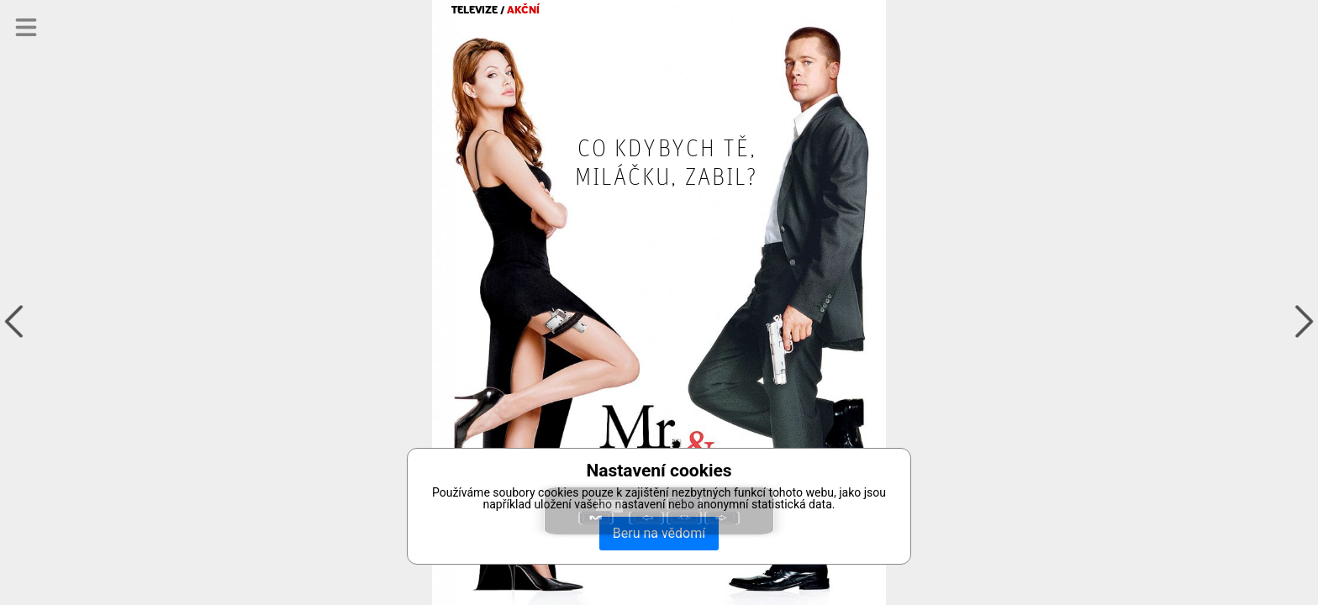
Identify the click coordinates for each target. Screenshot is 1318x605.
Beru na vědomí (659, 533)
